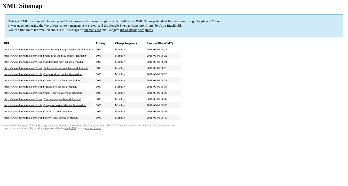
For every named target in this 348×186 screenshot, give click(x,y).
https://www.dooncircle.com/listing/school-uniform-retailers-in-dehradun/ (46, 67)
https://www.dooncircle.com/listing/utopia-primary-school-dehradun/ (43, 74)
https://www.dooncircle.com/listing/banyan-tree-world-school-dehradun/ (45, 105)
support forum (93, 128)
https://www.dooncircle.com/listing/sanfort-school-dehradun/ (38, 111)
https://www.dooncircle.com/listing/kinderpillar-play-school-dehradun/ (44, 61)
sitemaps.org (92, 30)
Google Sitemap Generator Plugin (132, 25)
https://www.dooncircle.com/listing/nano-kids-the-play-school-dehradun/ (45, 55)
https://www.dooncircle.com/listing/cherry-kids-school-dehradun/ (41, 117)
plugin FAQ (70, 128)
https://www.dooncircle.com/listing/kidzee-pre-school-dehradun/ (40, 86)
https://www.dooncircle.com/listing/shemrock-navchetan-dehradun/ (42, 80)
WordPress (51, 25)
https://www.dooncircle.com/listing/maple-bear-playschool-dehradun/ (43, 92)
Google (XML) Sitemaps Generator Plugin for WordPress (52, 125)
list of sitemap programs (136, 30)
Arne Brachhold (170, 25)
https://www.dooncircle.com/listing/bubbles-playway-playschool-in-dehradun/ (48, 49)
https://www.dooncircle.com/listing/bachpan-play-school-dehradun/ (42, 98)
